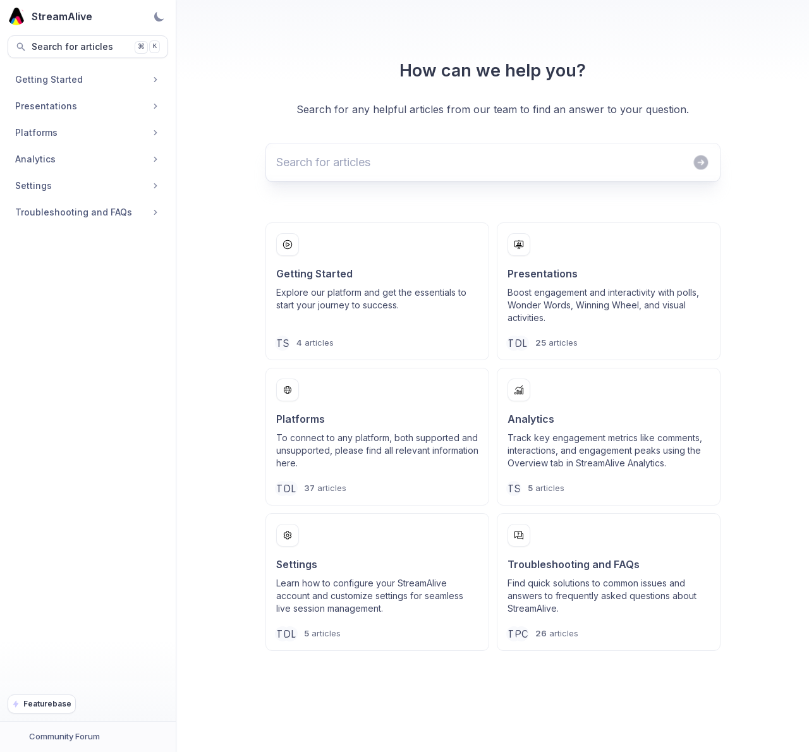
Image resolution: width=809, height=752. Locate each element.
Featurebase (41, 703)
